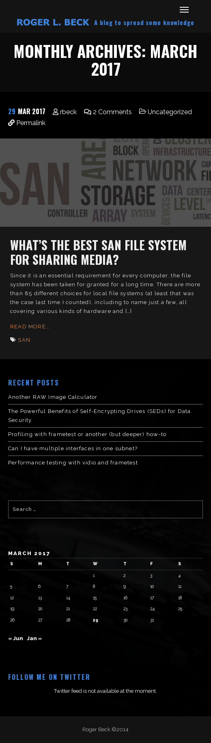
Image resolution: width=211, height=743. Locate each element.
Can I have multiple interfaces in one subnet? (73, 448)
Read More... (30, 327)
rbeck (68, 112)
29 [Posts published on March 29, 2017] (95, 619)
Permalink (30, 123)
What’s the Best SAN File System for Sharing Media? (98, 252)
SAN (24, 340)
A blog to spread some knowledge (144, 22)
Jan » (34, 638)
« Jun (15, 638)
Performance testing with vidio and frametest (73, 463)
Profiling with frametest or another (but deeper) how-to (87, 434)
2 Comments (112, 112)
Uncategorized (170, 112)
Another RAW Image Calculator (53, 397)
